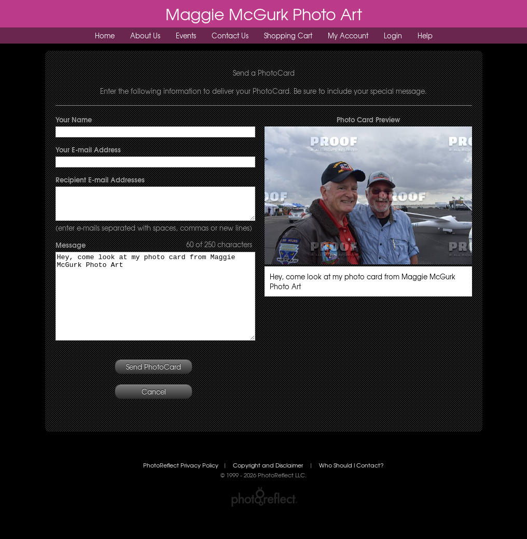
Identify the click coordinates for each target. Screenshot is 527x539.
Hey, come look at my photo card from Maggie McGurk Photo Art (155, 311)
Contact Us (230, 35)
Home (105, 35)
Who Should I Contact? (351, 488)
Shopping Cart (288, 35)
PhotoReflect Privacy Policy (180, 488)
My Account (348, 35)
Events (186, 35)
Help (425, 35)
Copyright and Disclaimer (268, 488)
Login (393, 35)
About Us (145, 35)
